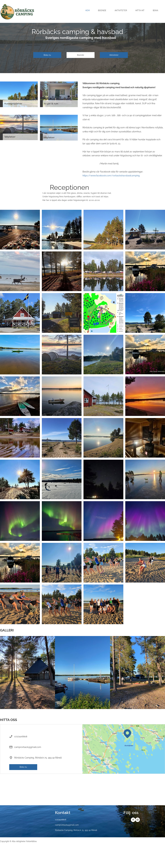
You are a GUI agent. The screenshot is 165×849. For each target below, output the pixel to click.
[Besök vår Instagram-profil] (137, 820)
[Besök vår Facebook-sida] (133, 820)
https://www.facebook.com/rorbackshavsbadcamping (111, 175)
